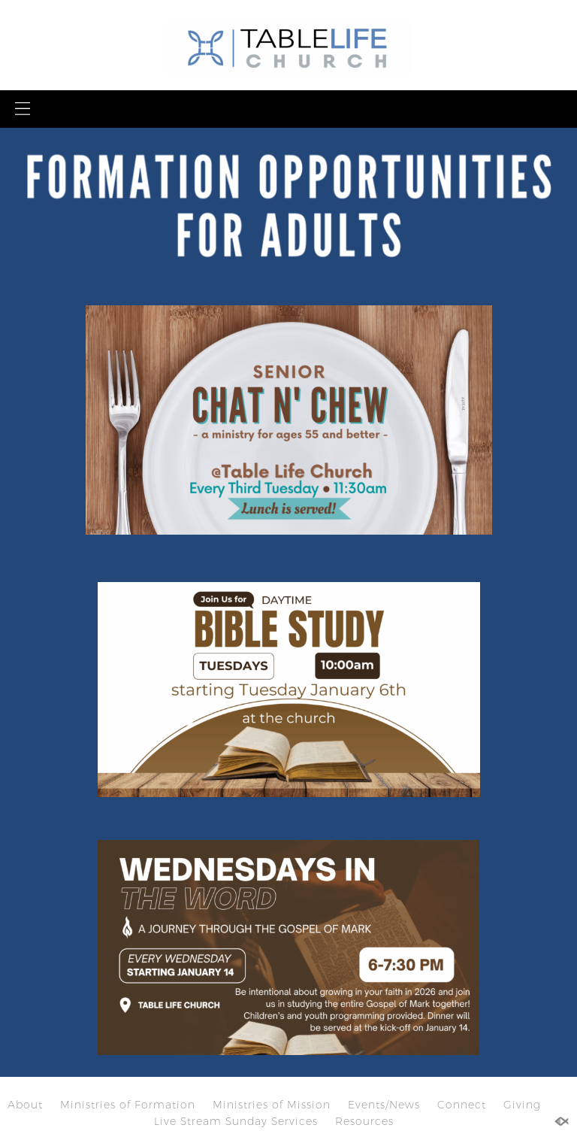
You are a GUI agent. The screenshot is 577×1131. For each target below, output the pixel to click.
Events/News (384, 1104)
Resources (364, 1121)
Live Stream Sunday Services (236, 1121)
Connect (461, 1104)
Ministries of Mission (272, 1104)
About (25, 1104)
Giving (522, 1104)
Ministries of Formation (127, 1104)
